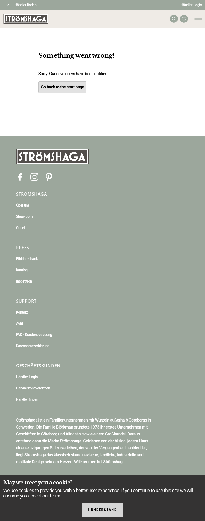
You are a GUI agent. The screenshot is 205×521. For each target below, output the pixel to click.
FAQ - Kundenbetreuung (34, 335)
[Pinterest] (49, 176)
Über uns (22, 205)
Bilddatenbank (27, 259)
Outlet (20, 228)
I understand (102, 510)
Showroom (24, 216)
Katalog (21, 270)
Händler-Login (191, 5)
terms (55, 496)
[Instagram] (34, 176)
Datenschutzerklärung (32, 346)
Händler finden (25, 5)
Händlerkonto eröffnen (33, 388)
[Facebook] (20, 176)
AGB (19, 323)
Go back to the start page (62, 87)
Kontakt (22, 312)
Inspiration (24, 281)
